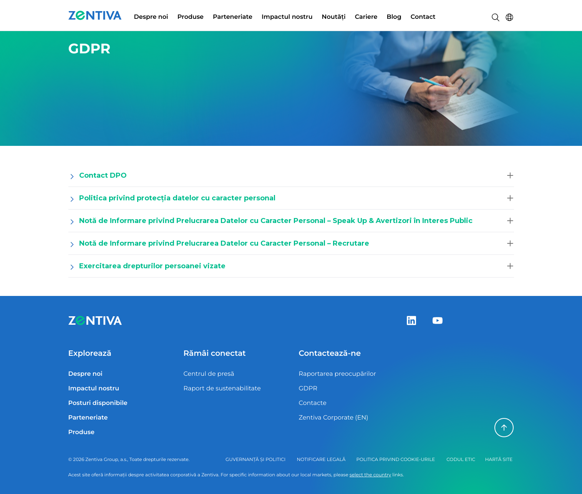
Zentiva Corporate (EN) (333, 417)
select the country (370, 475)
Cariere (366, 17)
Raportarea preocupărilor (337, 374)
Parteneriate (232, 17)
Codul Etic (460, 460)
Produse (190, 17)
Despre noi (151, 17)
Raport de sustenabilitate (221, 388)
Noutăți (334, 17)
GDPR (307, 388)
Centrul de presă (208, 374)
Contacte (312, 403)
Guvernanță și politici (255, 460)
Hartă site (498, 460)
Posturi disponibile (98, 403)
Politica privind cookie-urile (395, 460)
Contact (423, 17)
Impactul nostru (287, 17)
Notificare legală (321, 460)
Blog (394, 17)
